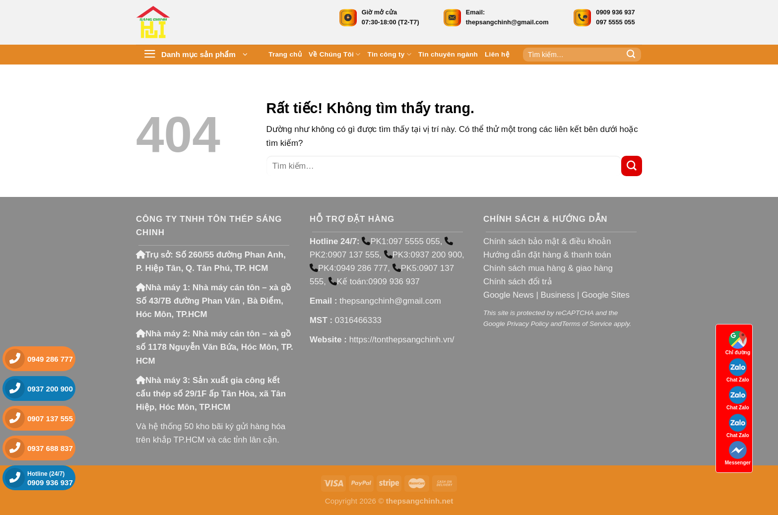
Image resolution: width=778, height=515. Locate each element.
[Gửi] (631, 55)
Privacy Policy (527, 323)
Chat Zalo (737, 370)
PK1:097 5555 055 (401, 241)
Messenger (738, 453)
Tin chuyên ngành (448, 54)
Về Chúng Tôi (335, 54)
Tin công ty (389, 54)
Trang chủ (285, 54)
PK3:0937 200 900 (423, 254)
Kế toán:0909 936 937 (374, 281)
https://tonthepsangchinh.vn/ (401, 339)
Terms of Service (587, 323)
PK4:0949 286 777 (349, 268)
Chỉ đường (737, 343)
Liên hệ (497, 54)
